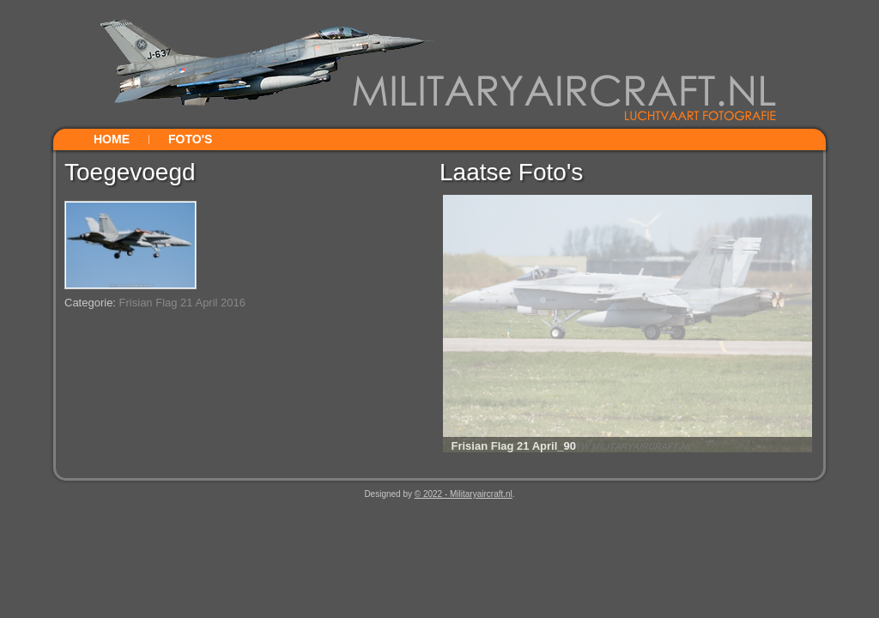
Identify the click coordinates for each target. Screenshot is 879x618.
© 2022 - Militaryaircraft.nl (463, 494)
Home (112, 139)
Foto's (190, 139)
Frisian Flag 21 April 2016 (182, 302)
